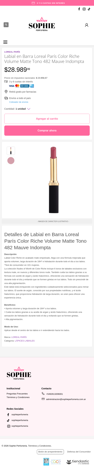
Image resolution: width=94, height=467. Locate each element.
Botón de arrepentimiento (50, 451)
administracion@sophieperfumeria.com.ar (63, 399)
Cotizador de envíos (18, 102)
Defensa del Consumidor (79, 451)
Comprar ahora (47, 130)
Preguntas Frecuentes (17, 393)
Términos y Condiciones (18, 397)
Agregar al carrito (47, 118)
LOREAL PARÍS (19, 337)
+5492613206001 (52, 394)
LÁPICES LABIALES (25, 341)
